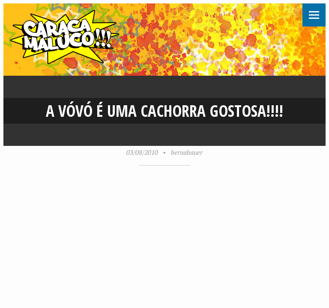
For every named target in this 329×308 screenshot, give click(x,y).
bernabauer (187, 152)
